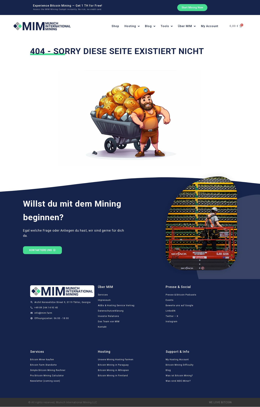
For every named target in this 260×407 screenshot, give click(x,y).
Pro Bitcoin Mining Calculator (47, 375)
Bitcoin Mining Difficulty (179, 365)
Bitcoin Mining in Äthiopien (113, 370)
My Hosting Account (177, 359)
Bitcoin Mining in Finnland (113, 375)
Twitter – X (172, 316)
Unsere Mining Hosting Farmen (115, 359)
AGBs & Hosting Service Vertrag (116, 305)
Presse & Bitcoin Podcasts (181, 295)
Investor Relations (108, 316)
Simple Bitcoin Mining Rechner (47, 370)
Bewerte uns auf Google (179, 305)
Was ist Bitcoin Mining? (179, 375)
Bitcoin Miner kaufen (42, 359)
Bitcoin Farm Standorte (43, 365)
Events (170, 300)
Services (103, 295)
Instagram (171, 321)
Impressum (104, 300)
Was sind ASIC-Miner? (178, 381)
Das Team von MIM (108, 321)
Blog (168, 370)
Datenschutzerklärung (111, 311)
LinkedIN (170, 311)
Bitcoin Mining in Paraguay (113, 365)
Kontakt (102, 327)
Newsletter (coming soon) (45, 381)
